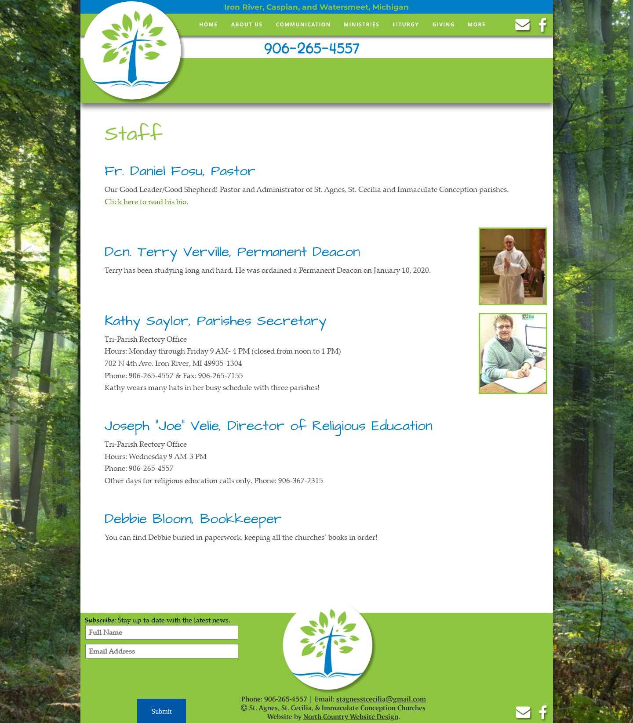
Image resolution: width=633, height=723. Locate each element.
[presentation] (162, 680)
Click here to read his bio (145, 201)
